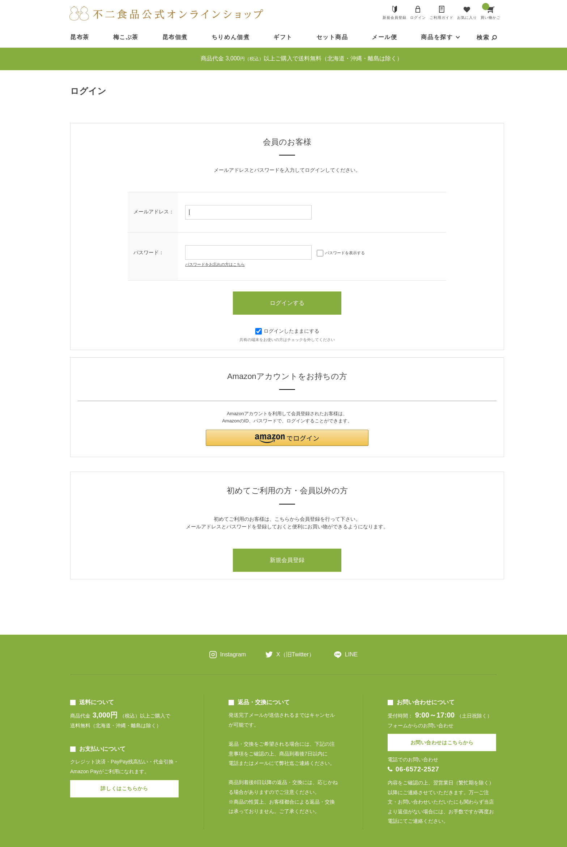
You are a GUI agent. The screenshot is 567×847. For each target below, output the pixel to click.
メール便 (384, 37)
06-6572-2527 (417, 769)
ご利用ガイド (441, 18)
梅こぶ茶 (125, 37)
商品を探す (437, 37)
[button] (287, 438)
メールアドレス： (153, 211)
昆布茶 (79, 37)
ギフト (283, 37)
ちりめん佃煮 (231, 37)
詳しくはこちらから (124, 788)
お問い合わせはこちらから (442, 742)
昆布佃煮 (175, 37)
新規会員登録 (394, 18)
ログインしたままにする (287, 331)
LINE (351, 654)
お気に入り (467, 18)
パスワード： (148, 252)
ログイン (418, 18)
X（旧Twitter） (295, 654)
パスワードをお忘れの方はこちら (215, 264)
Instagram (233, 654)
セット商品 (332, 37)
